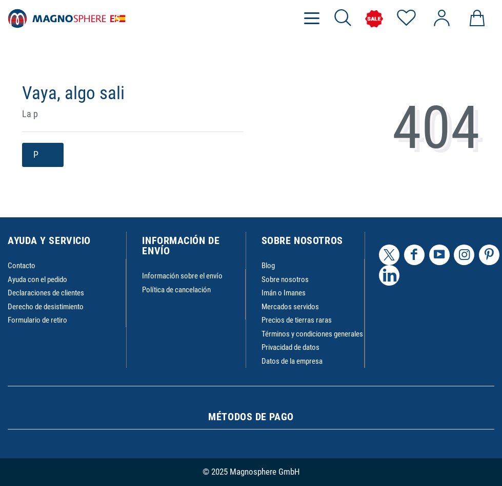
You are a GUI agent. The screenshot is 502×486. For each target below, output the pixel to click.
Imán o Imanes (284, 292)
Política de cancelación (176, 289)
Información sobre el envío (182, 276)
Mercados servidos (290, 306)
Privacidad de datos (290, 347)
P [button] (42, 154)
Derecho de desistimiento (46, 306)
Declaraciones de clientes (46, 292)
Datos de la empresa (292, 361)
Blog (268, 265)
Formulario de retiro (37, 320)
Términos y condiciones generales (312, 334)
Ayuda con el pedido (37, 279)
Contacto (21, 265)
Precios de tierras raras (297, 320)
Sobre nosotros (285, 279)
